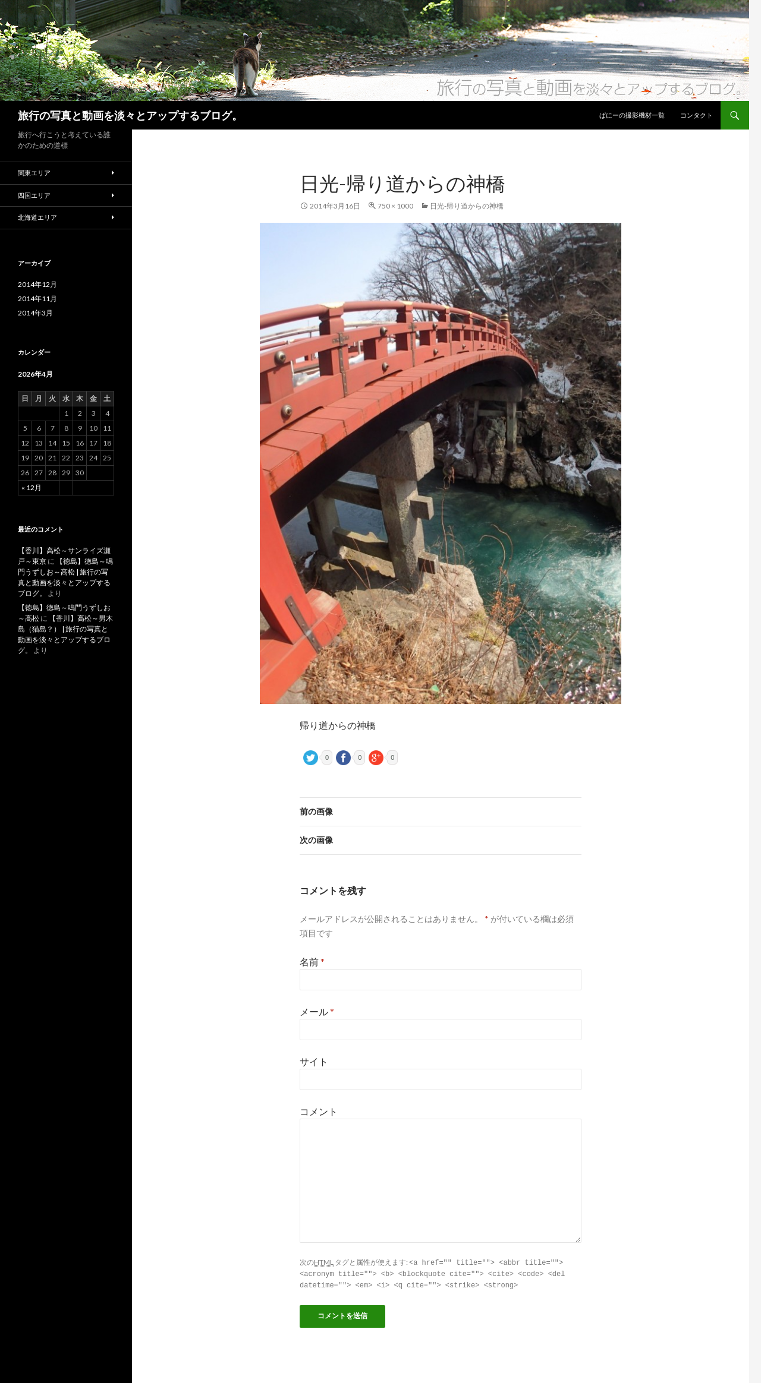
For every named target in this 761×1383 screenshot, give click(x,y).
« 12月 (31, 487)
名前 (312, 961)
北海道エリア (37, 217)
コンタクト (696, 115)
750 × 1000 (395, 205)
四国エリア (34, 195)
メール (317, 1011)
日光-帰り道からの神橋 (467, 205)
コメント (319, 1111)
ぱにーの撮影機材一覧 (632, 115)
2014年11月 (37, 298)
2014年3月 (35, 312)
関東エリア (34, 172)
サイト (314, 1061)
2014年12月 (37, 284)
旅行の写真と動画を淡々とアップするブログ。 (130, 115)
